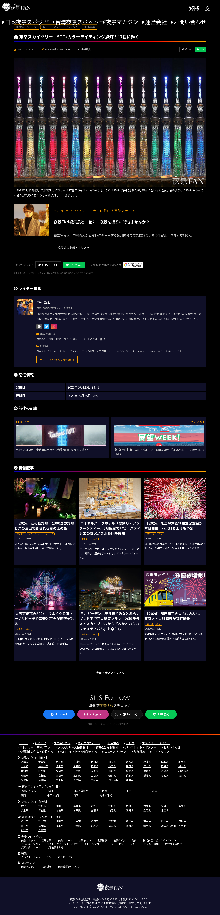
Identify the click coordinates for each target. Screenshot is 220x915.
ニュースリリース (115, 751)
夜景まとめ (85, 840)
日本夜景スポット (26, 22)
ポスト (186, 49)
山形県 (112, 761)
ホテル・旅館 (151, 843)
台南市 (147, 805)
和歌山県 (183, 771)
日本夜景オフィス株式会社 (100, 903)
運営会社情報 (62, 743)
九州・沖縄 (106, 795)
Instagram (93, 714)
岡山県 (59, 775)
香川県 (129, 775)
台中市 (129, 805)
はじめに (40, 743)
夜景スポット (28, 840)
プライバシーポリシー (156, 743)
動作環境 (139, 751)
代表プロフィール (89, 743)
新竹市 (94, 805)
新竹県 (112, 805)
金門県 (147, 810)
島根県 (42, 775)
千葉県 (77, 766)
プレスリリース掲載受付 (72, 747)
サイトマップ (160, 751)
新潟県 (94, 766)
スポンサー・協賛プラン (34, 747)
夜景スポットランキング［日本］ (43, 786)
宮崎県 (94, 780)
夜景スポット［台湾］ (34, 801)
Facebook (59, 714)
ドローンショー (93, 843)
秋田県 (94, 761)
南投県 (59, 810)
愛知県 (24, 771)
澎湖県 (129, 810)
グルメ (134, 843)
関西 (23, 795)
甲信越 (103, 790)
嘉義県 (42, 825)
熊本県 (59, 780)
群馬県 (182, 761)
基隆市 (77, 805)
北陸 (128, 790)
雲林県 (24, 825)
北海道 (24, 761)
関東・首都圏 (80, 790)
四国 (75, 795)
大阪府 (94, 771)
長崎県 (42, 780)
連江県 (164, 810)
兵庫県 (129, 771)
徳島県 (112, 775)
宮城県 (77, 761)
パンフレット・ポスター (140, 747)
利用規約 (113, 743)
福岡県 (182, 775)
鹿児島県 (113, 780)
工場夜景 (46, 840)
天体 (110, 843)
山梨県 (112, 766)
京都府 (112, 771)
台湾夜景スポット (77, 22)
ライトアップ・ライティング (62, 843)
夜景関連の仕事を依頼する (36, 751)
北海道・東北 (28, 790)
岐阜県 (42, 771)
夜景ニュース (65, 840)
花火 (134, 840)
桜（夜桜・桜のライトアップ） (160, 840)
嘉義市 (42, 830)
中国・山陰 (53, 795)
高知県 (164, 775)
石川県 (164, 766)
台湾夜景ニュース (30, 847)
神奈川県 (43, 766)
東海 (154, 790)
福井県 (182, 766)
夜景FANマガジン (32, 836)
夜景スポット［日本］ (34, 757)
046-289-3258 (107, 899)
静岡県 (59, 771)
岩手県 (59, 761)
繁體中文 (199, 8)
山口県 (94, 775)
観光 (121, 843)
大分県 (77, 780)
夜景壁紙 (46, 866)
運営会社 (156, 22)
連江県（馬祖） (169, 825)
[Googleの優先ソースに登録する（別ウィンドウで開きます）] (133, 265)
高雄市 (164, 805)
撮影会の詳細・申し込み (73, 247)
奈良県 (164, 771)
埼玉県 (59, 766)
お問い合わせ (190, 22)
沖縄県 (129, 780)
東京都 (24, 766)
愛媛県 (147, 775)
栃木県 (164, 761)
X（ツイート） (48, 264)
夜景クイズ (119, 840)
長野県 (129, 766)
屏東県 (182, 805)
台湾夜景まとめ (55, 847)
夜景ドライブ (65, 857)
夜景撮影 (102, 840)
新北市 (42, 805)
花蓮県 (112, 810)
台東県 (24, 810)
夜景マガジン (122, 22)
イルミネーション (30, 843)
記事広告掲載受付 (106, 747)
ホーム (23, 743)
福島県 (129, 761)
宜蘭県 (94, 810)
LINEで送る (74, 264)
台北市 (24, 805)
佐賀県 (24, 780)
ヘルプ (130, 743)
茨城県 (147, 761)
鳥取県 (24, 775)
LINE (200, 49)
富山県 (147, 766)
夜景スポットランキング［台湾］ (43, 817)
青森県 (42, 761)
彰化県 (42, 810)
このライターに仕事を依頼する (57, 359)
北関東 (50, 790)
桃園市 (59, 805)
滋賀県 (147, 771)
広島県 (77, 775)
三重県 (77, 771)
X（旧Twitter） (127, 714)
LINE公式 (161, 714)
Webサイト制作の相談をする (78, 751)
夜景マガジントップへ (110, 672)
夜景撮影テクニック (69, 866)
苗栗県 (77, 810)
